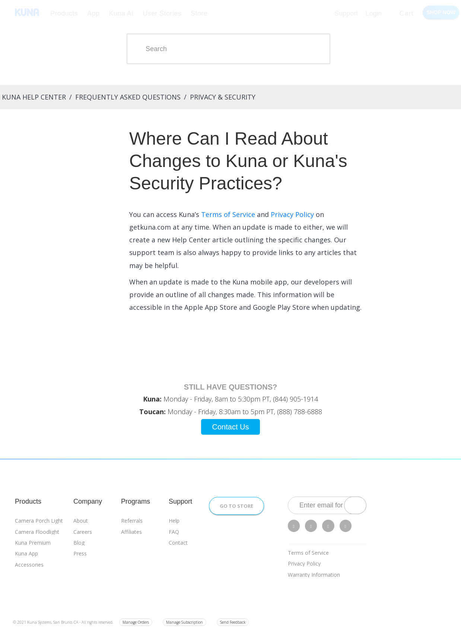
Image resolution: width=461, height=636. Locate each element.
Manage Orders (136, 622)
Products (64, 13)
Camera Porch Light (39, 520)
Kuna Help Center (34, 96)
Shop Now (440, 12)
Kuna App (26, 553)
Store (199, 13)
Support (346, 13)
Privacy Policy (304, 563)
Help (174, 520)
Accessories (29, 564)
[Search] (228, 49)
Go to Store (236, 506)
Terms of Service (308, 552)
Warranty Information (314, 574)
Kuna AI (121, 13)
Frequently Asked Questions (128, 96)
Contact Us (230, 427)
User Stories (162, 13)
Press (80, 553)
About (80, 520)
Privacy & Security (222, 96)
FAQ (174, 531)
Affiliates (131, 531)
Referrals (132, 520)
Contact (178, 542)
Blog (79, 542)
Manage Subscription (184, 622)
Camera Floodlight (37, 531)
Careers (82, 531)
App (93, 13)
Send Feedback (232, 622)
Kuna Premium (33, 542)
